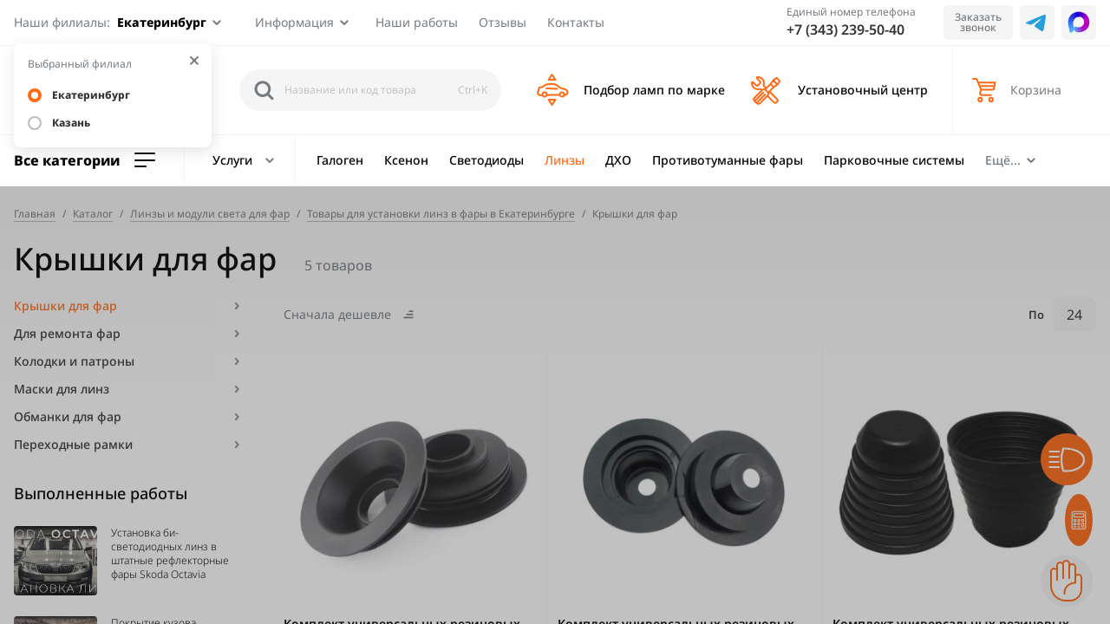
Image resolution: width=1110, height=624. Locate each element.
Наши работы (416, 22)
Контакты (575, 22)
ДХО (618, 160)
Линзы (564, 160)
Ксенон (406, 160)
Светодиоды (486, 160)
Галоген (340, 160)
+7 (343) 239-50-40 (845, 29)
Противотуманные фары (727, 160)
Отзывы (502, 22)
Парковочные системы (894, 160)
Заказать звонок (978, 22)
